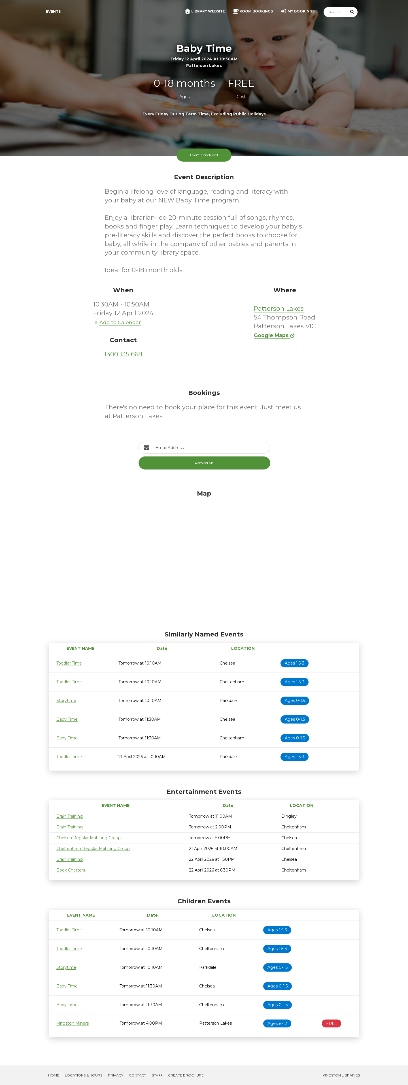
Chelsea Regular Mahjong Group (88, 837)
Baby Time (67, 719)
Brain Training (69, 816)
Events (53, 11)
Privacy (115, 1075)
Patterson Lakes (279, 308)
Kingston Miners (72, 1023)
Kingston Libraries (341, 1075)
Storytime (66, 700)
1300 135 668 (123, 354)
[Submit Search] (352, 12)
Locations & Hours (83, 1075)
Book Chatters (70, 870)
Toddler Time (69, 663)
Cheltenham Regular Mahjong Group (93, 848)
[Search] (335, 12)
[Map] (204, 559)
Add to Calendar (117, 322)
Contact (137, 1075)
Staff (157, 1075)
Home (53, 1075)
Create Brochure (186, 1075)
